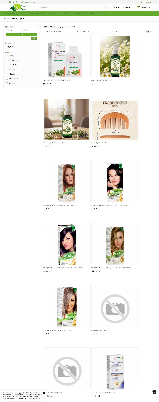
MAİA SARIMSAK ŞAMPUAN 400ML (56, 270)
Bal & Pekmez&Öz (73, 18)
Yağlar (85, 18)
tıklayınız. (37, 398)
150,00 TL (76, 313)
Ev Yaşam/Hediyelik (109, 18)
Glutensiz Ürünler (58, 18)
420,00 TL (51, 192)
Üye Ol (114, 9)
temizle (37, 43)
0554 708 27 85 (146, 2)
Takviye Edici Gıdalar (41, 18)
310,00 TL (50, 313)
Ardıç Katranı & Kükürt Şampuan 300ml (134, 149)
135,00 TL (102, 313)
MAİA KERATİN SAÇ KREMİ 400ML (82, 270)
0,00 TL (76, 232)
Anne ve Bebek (141, 18)
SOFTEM (16, 87)
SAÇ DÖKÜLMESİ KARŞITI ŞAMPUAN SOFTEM (56, 68)
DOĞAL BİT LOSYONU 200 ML (108, 270)
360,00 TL (129, 192)
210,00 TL (102, 111)
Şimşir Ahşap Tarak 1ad (132, 68)
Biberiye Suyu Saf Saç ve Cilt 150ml (108, 68)
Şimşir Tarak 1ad (104, 311)
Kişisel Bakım (94, 18)
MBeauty (16, 78)
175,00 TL (50, 111)
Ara (25, 39)
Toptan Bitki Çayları (126, 18)
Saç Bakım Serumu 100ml (55, 230)
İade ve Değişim (39, 348)
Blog (10, 353)
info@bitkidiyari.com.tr (28, 2)
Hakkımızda (12, 342)
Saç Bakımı (15, 51)
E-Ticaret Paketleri (78, 399)
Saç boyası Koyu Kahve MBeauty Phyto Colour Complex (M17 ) (82, 108)
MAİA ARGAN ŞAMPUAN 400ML (108, 230)
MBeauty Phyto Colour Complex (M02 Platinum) (56, 149)
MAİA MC (16, 74)
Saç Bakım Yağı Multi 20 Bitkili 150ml (134, 189)
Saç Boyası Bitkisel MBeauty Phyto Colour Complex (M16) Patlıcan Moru (108, 108)
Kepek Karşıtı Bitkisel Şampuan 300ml (82, 189)
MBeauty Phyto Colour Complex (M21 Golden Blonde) (56, 108)
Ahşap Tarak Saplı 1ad (79, 311)
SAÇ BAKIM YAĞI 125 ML (132, 270)
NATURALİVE (17, 83)
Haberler (11, 356)
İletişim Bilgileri (65, 342)
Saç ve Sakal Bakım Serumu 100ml (82, 230)
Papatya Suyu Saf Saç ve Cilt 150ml (82, 68)
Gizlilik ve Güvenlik (40, 354)
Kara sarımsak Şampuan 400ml (108, 149)
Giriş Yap (124, 9)
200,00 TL (129, 70)
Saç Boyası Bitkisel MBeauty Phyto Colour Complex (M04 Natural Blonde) (134, 108)
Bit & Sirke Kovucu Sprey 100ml (108, 189)
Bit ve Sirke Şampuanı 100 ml (134, 311)
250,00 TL (76, 70)
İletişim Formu (65, 345)
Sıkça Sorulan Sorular (41, 351)
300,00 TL (103, 192)
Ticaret (68, 399)
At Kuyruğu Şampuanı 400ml (82, 149)
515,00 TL (50, 70)
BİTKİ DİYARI (18, 65)
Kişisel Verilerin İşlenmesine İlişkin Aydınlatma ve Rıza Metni (22, 346)
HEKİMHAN (17, 69)
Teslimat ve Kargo (40, 345)
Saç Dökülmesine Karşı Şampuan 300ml (56, 189)
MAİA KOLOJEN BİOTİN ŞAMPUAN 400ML (134, 230)
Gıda (29, 18)
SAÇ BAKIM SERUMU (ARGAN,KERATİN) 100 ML (56, 311)
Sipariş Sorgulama (40, 342)
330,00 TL (129, 151)
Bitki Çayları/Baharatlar (17, 18)
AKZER (15, 60)
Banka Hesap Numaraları (15, 350)
